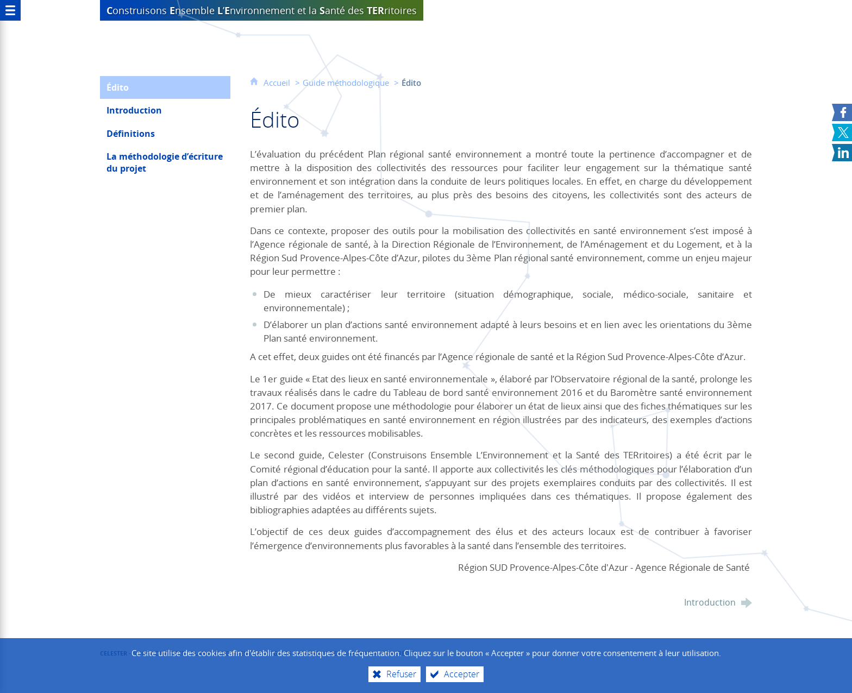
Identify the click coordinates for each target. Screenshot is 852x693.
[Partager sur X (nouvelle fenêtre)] (842, 132)
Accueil (278, 82)
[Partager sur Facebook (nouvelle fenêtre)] (842, 112)
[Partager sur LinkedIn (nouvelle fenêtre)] (842, 152)
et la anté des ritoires (261, 10)
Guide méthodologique (346, 82)
